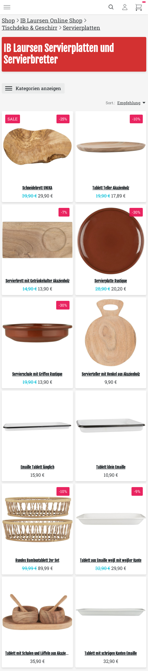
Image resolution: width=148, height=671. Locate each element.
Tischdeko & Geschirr (29, 27)
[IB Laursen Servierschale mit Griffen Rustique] (37, 332)
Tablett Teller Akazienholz (110, 188)
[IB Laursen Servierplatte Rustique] (111, 239)
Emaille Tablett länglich (37, 467)
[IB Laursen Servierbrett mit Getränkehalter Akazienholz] (37, 239)
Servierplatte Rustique (110, 281)
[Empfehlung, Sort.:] (131, 102)
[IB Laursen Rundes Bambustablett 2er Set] (37, 519)
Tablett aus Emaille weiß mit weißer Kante (110, 560)
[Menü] (7, 7)
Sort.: (110, 102)
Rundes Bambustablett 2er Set (37, 560)
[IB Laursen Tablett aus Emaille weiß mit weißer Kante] (111, 519)
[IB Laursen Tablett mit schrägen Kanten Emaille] (111, 612)
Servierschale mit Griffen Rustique (37, 374)
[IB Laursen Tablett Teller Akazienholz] (111, 146)
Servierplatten (81, 27)
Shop (8, 20)
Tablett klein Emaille (110, 467)
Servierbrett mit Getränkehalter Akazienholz (37, 281)
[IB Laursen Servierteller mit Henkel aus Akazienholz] (111, 332)
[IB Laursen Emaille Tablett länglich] (37, 426)
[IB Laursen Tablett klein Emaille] (111, 426)
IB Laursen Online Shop (51, 20)
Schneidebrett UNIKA (37, 188)
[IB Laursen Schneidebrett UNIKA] (37, 146)
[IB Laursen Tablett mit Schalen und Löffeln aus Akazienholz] (37, 612)
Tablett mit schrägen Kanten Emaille (111, 653)
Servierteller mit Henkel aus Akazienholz (111, 374)
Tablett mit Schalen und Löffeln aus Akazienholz (39, 653)
